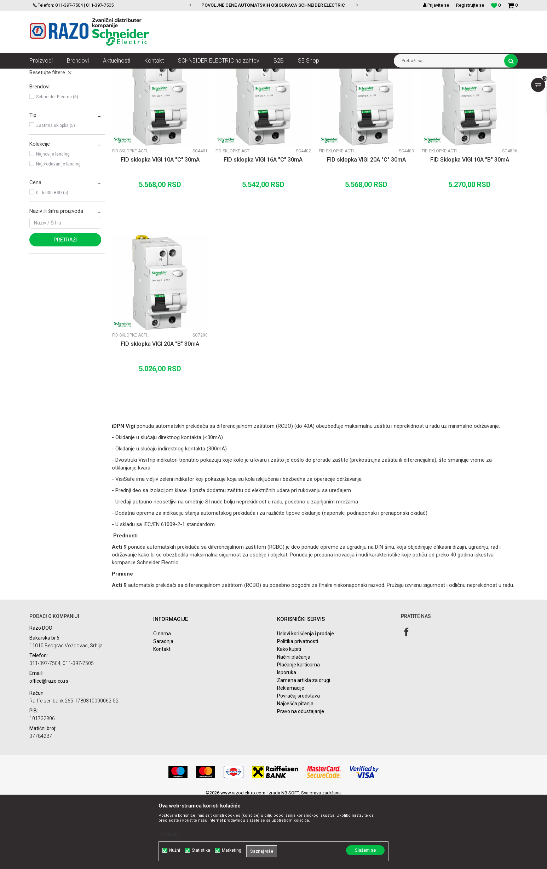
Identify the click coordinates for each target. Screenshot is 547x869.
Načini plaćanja (293, 725)
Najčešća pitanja (295, 772)
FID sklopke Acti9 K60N (57, 104)
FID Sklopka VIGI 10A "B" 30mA (469, 228)
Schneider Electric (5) (57, 165)
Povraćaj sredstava (298, 764)
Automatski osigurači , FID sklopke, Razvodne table (135, 73)
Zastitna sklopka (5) (55, 194)
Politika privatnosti (297, 710)
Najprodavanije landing (58, 232)
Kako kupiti (289, 718)
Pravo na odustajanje (300, 780)
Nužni (174, 850)
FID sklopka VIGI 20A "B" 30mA (160, 412)
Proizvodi (69, 73)
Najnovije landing (53, 222)
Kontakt (162, 718)
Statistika (201, 850)
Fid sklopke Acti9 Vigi (55, 124)
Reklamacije (290, 756)
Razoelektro (41, 73)
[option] (274, 5)
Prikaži (443, 86)
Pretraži (65, 308)
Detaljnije (169, 834)
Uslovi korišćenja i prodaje (305, 702)
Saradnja (163, 710)
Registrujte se (470, 5)
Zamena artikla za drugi (303, 749)
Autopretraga (301, 86)
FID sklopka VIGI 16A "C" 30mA (263, 228)
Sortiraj (331, 86)
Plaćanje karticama (298, 733)
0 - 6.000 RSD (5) (52, 261)
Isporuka (286, 741)
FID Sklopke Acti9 (51, 114)
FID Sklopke (203, 73)
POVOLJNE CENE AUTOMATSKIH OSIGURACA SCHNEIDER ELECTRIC (273, 5)
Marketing (231, 850)
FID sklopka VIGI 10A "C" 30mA (160, 228)
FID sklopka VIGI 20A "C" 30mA (366, 228)
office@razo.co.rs (48, 749)
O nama (162, 702)
